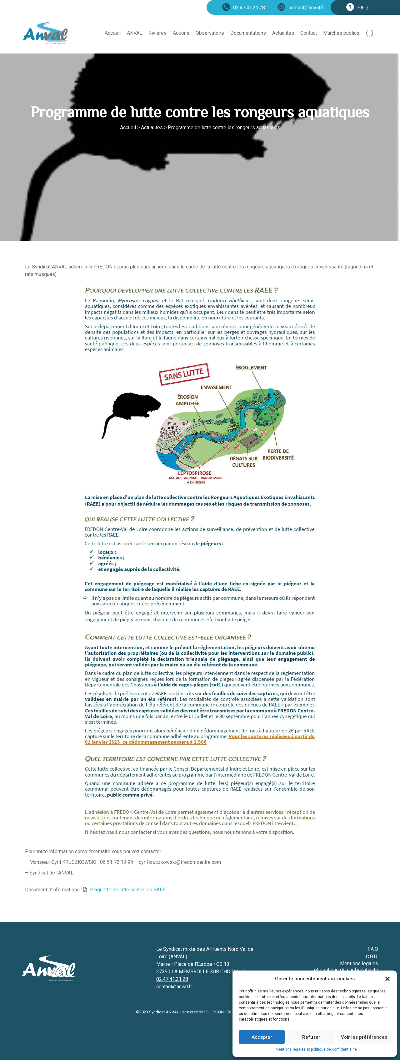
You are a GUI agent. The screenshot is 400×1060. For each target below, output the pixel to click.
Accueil (113, 33)
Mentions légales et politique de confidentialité (316, 1049)
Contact (308, 33)
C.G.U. (372, 957)
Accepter (262, 1037)
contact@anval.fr (306, 8)
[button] (387, 979)
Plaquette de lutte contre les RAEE (127, 890)
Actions (181, 33)
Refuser (311, 1037)
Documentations (248, 33)
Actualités (283, 33)
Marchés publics (341, 33)
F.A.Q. (363, 8)
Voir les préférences (364, 1037)
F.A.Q (373, 949)
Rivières (157, 33)
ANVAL (134, 33)
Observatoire (210, 33)
